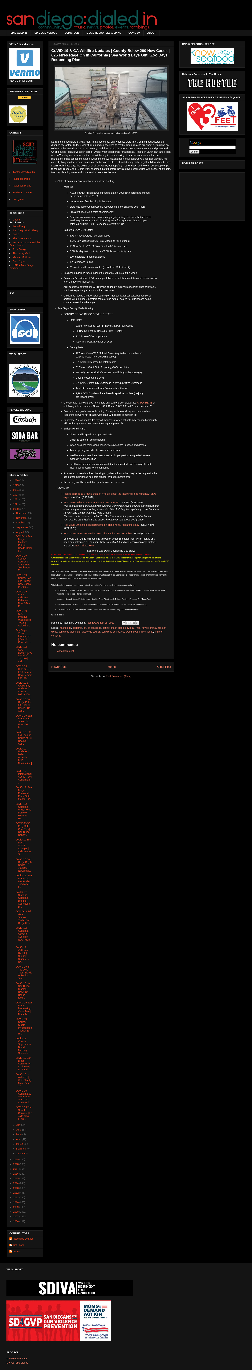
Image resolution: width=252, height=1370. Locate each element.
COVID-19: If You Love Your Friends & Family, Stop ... (24, 972)
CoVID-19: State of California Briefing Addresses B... (23, 899)
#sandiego (65, 627)
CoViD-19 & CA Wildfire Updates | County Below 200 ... (24, 688)
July (18, 1125)
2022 (16, 499)
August (20, 532)
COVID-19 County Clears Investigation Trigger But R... (24, 1026)
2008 (16, 1211)
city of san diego (92, 627)
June (19, 1129)
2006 (16, 1221)
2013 (16, 1188)
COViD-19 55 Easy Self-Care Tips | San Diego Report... (23, 829)
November (22, 517)
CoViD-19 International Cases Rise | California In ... (24, 777)
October (20, 522)
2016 (16, 1173)
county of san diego (113, 627)
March (20, 1144)
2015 (16, 1178)
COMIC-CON (72, 32)
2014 (16, 1183)
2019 (16, 1159)
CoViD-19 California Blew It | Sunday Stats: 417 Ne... (22, 954)
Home (112, 666)
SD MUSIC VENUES (45, 32)
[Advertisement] (212, 195)
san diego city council (88, 631)
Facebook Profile (22, 185)
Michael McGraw (22, 257)
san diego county (111, 631)
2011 (16, 1197)
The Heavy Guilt (21, 253)
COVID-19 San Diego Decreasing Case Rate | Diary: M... (24, 1008)
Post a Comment (65, 651)
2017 (16, 1168)
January (20, 1153)
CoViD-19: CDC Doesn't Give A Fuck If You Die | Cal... (24, 654)
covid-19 (129, 627)
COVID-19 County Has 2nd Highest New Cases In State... (23, 581)
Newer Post (58, 666)
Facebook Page (21, 178)
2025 (16, 485)
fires (138, 627)
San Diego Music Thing (25, 230)
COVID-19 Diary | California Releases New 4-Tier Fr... (23, 599)
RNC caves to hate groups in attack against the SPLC (93, 502)
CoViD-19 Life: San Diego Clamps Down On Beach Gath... (23, 990)
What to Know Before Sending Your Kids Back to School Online (98, 533)
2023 (16, 494)
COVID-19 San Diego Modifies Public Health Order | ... (24, 543)
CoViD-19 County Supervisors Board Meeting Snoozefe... (23, 1046)
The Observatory (22, 238)
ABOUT (151, 32)
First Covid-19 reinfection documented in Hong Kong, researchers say (101, 524)
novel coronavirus (151, 627)
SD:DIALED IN (18, 32)
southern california (143, 631)
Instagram (18, 199)
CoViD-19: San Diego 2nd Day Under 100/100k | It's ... (24, 881)
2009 (16, 1207)
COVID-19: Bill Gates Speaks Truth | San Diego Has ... (24, 917)
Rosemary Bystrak (23, 1238)
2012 (16, 1192)
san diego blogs (67, 631)
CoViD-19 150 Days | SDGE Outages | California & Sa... (23, 847)
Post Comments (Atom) (118, 676)
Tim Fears (18, 1245)
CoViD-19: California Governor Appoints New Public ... (23, 935)
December (22, 513)
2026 (16, 480)
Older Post (164, 666)
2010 (16, 1202)
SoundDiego (19, 226)
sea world (126, 631)
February (21, 1148)
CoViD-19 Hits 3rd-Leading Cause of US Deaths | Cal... (24, 738)
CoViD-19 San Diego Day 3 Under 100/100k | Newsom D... (24, 865)
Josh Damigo (20, 249)
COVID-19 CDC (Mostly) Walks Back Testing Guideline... (23, 618)
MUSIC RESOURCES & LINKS (103, 32)
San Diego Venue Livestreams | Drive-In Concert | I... (23, 636)
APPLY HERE (144, 402)
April (19, 1139)
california (77, 627)
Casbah (17, 219)
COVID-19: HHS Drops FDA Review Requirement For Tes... (24, 672)
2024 (16, 490)
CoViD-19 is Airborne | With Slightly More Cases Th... (24, 1080)
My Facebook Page (17, 1358)
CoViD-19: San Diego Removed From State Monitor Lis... (24, 793)
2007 (16, 1216)
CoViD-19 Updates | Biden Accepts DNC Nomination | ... (24, 757)
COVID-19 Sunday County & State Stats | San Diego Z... (23, 563)
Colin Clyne (19, 261)
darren (16, 1251)
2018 (16, 1164)
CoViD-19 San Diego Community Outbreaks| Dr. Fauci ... (23, 1063)
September (22, 527)
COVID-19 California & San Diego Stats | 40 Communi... (23, 1096)
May (18, 1134)
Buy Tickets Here (84, 545)
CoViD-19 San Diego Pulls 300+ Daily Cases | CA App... (23, 705)
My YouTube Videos (17, 1362)
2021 (16, 504)
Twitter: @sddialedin (24, 172)
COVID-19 (134, 32)
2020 (16, 509)
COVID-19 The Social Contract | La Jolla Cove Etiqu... (24, 1113)
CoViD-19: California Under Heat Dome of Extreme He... (23, 811)
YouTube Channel (22, 192)
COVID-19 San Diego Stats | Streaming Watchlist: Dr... (24, 721)
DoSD (16, 234)
